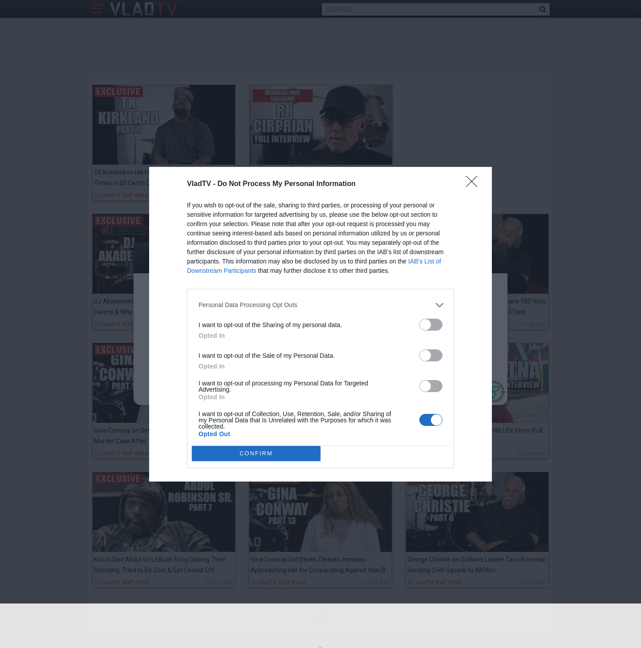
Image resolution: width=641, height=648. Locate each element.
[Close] (474, 184)
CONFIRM (256, 453)
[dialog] (320, 324)
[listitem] (320, 305)
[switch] (430, 325)
